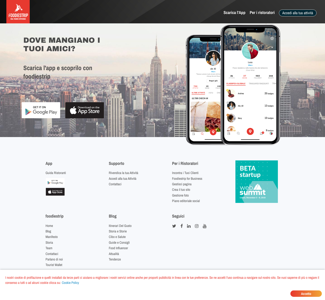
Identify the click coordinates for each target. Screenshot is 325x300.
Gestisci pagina (182, 184)
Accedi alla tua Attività (122, 178)
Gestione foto (180, 195)
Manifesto (52, 236)
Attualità (114, 253)
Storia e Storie (118, 231)
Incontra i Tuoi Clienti (185, 172)
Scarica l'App (234, 13)
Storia (49, 242)
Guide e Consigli (119, 242)
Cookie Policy (70, 282)
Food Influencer (118, 248)
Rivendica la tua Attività (123, 172)
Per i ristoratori (262, 13)
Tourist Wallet (54, 264)
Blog (48, 231)
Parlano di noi (54, 259)
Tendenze (115, 259)
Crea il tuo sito (181, 189)
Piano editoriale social (186, 200)
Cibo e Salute (117, 236)
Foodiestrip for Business (187, 178)
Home (49, 225)
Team (49, 248)
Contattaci (115, 184)
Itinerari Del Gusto (120, 225)
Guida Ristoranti (56, 172)
